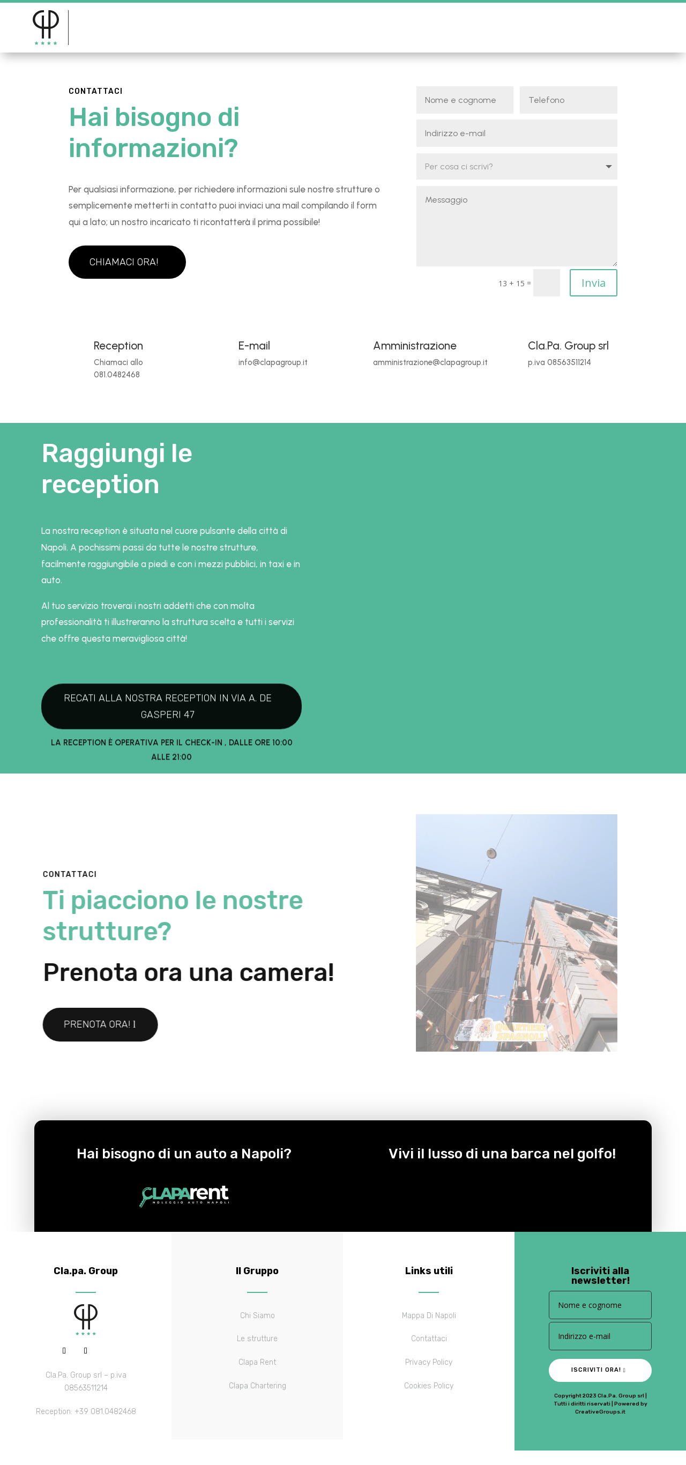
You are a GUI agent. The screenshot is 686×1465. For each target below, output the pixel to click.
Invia (593, 290)
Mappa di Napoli (259, 28)
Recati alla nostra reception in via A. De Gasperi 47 (168, 783)
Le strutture (181, 28)
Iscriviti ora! (596, 1377)
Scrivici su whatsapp (497, 27)
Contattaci (334, 28)
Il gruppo (108, 28)
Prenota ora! (607, 27)
